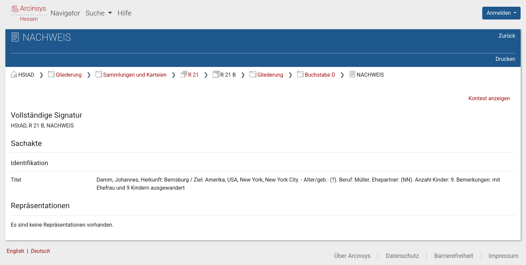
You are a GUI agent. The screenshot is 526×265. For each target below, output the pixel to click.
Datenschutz (402, 256)
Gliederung (64, 75)
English (15, 251)
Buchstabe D (316, 75)
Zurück (507, 36)
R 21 (190, 75)
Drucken (505, 59)
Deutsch (40, 251)
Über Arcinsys (352, 256)
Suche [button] (95, 13)
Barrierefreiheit (454, 256)
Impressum (504, 256)
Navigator (65, 13)
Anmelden (499, 13)
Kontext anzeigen (489, 98)
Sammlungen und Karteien (131, 75)
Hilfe (124, 13)
